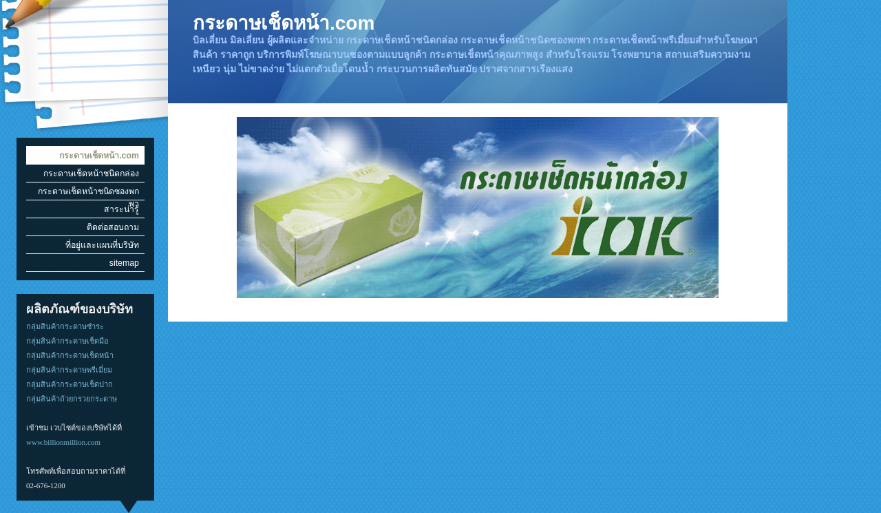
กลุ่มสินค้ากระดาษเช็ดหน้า (70, 355)
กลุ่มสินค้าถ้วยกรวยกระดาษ (71, 399)
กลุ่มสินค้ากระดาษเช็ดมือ (67, 341)
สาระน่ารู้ (121, 209)
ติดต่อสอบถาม (113, 227)
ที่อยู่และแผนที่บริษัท (102, 245)
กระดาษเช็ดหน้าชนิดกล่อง (91, 173)
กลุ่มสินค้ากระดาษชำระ (65, 326)
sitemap (124, 263)
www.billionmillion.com (63, 442)
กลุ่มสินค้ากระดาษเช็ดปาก (69, 384)
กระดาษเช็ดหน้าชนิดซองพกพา (88, 193)
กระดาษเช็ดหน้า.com (99, 155)
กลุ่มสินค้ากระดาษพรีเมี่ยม (69, 370)
